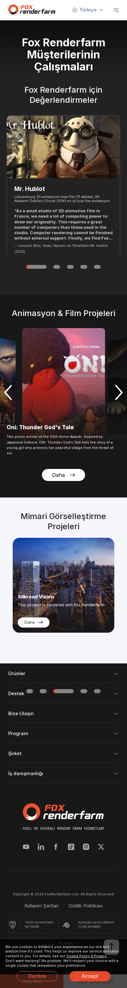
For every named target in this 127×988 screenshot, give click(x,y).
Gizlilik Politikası (86, 906)
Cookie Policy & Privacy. (86, 956)
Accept (90, 976)
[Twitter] (101, 847)
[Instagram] (86, 847)
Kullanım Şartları (41, 906)
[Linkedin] (41, 847)
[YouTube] (26, 847)
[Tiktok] (71, 847)
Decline (37, 976)
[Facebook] (56, 847)
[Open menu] (116, 10)
